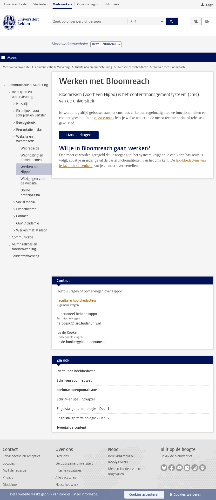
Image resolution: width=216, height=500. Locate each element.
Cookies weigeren (187, 494)
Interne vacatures (68, 470)
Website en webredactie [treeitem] (23, 138)
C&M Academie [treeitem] (27, 223)
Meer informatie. (85, 494)
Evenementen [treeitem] (24, 209)
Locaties (9, 463)
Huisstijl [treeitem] (19, 103)
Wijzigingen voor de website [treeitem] (33, 181)
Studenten (40, 4)
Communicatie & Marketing (52, 67)
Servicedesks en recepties (21, 456)
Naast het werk (66, 484)
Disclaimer (10, 484)
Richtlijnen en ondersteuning (93, 67)
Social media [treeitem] (23, 202)
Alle (133, 21)
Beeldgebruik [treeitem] (23, 122)
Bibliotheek (111, 4)
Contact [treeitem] (20, 216)
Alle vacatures (65, 477)
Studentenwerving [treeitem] (25, 256)
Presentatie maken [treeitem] (27, 129)
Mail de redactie (14, 470)
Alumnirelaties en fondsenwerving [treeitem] (22, 246)
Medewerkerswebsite (16, 67)
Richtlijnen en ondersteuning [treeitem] (20, 94)
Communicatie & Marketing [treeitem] (25, 85)
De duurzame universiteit (74, 463)
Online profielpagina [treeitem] (30, 192)
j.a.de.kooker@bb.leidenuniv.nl (81, 342)
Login (209, 5)
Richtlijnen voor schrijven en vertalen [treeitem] (29, 113)
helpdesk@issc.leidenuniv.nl (79, 323)
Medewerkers (62, 4)
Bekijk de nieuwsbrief (176, 456)
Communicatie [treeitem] (20, 237)
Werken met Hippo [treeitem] (30, 169)
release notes (104, 118)
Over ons (62, 456)
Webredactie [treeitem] (29, 148)
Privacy (8, 477)
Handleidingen (78, 134)
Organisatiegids (88, 4)
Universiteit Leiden (15, 4)
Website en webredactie (132, 67)
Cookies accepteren (144, 494)
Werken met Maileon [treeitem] (29, 230)
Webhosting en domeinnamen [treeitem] (31, 157)
